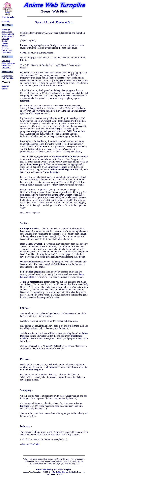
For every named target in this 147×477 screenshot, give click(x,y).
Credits (4, 41)
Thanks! (5, 43)
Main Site (5, 86)
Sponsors (5, 48)
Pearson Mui (64, 22)
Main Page (6, 29)
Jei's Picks (6, 61)
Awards (5, 45)
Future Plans (7, 50)
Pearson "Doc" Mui (31, 444)
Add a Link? (7, 32)
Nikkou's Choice (8, 63)
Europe (4, 88)
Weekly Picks (7, 65)
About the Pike (7, 36)
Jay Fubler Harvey (60, 472)
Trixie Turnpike (8, 16)
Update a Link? (8, 34)
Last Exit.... (6, 67)
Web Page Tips (7, 78)
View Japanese (7, 76)
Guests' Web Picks (43, 469)
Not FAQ (5, 39)
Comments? (6, 52)
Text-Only (6, 21)
